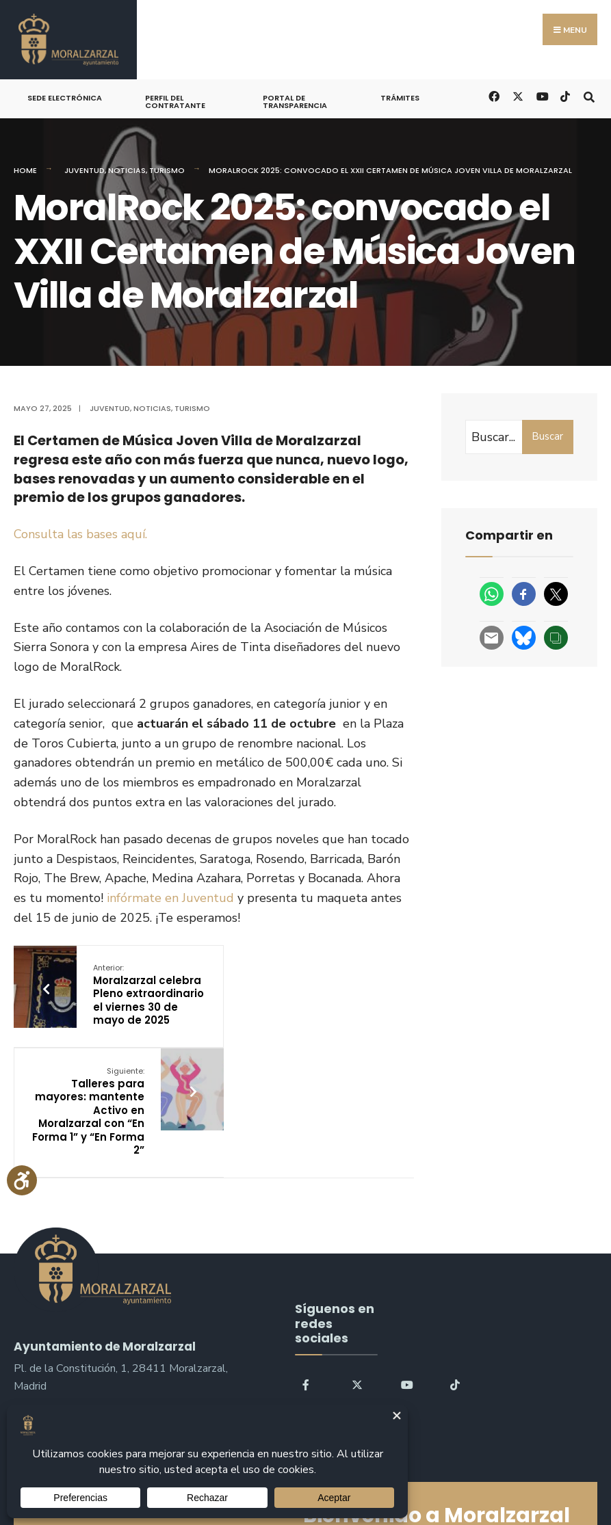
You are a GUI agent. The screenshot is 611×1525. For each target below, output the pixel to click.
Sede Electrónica (64, 97)
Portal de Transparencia (295, 101)
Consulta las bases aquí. (80, 534)
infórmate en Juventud (170, 898)
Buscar (547, 436)
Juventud (84, 170)
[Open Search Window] (589, 95)
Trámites (399, 97)
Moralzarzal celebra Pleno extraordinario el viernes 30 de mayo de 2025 (135, 1001)
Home (25, 170)
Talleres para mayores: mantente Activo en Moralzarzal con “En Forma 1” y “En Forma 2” (285, 1008)
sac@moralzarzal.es (62, 1333)
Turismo (167, 170)
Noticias (127, 170)
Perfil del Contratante (175, 101)
